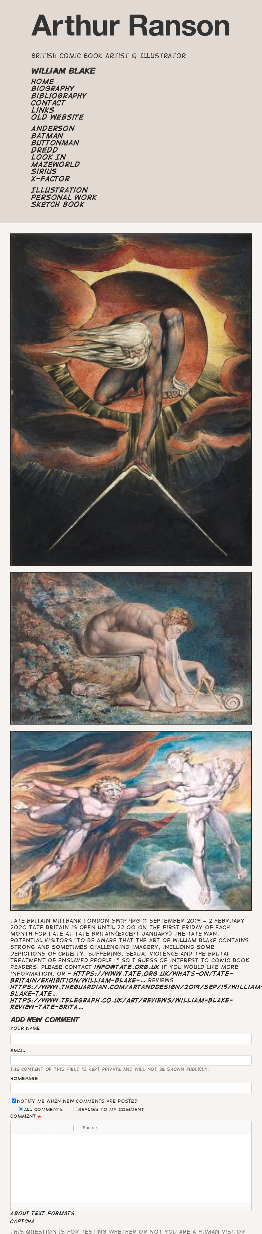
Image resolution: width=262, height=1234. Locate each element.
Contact (48, 103)
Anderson (52, 128)
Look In (48, 157)
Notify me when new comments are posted (74, 1100)
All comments (41, 1109)
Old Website (57, 117)
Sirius (44, 171)
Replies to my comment (108, 1109)
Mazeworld (55, 164)
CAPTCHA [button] (22, 1221)
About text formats (42, 1213)
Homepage (24, 1078)
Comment (23, 1116)
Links (42, 110)
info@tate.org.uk (126, 967)
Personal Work (64, 197)
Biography (52, 88)
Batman (47, 136)
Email (17, 1050)
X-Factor (50, 178)
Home (42, 81)
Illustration (59, 190)
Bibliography (59, 96)
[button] (18, 1127)
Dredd (44, 150)
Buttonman (55, 143)
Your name (25, 1028)
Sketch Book (57, 204)
